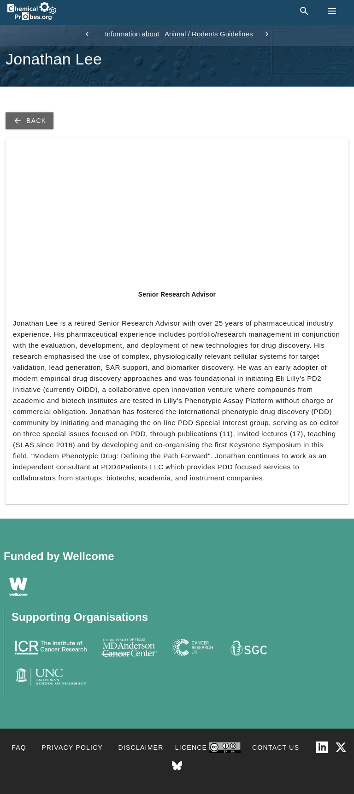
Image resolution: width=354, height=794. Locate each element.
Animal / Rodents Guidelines (209, 34)
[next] (266, 34)
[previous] (87, 34)
